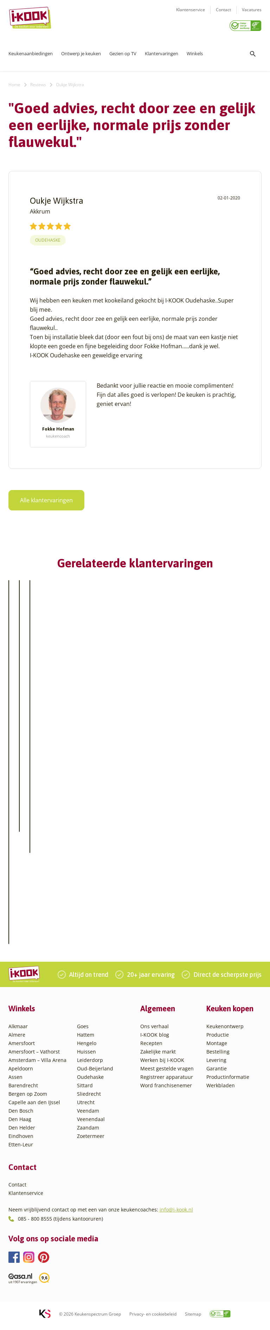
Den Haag (19, 1122)
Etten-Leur (20, 1148)
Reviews (38, 82)
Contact (223, 14)
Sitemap (193, 1318)
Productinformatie (227, 1080)
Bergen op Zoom (27, 1097)
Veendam (88, 1114)
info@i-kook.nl (176, 1213)
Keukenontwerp (225, 1029)
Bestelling (218, 1055)
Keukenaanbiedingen (30, 51)
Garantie (216, 1072)
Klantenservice (190, 14)
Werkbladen (220, 1089)
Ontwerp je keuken (81, 51)
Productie (217, 1038)
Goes (83, 1029)
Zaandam (88, 1131)
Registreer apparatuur (166, 1080)
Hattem (85, 1038)
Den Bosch (20, 1114)
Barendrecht (23, 1089)
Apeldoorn (20, 1072)
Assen (15, 1080)
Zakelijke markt (158, 1055)
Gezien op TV (122, 51)
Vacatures (252, 14)
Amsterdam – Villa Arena (37, 1063)
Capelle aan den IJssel (34, 1105)
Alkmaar (18, 1029)
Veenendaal (91, 1122)
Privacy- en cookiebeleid (152, 1318)
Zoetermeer (90, 1139)
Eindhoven (20, 1139)
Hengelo (86, 1046)
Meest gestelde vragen (167, 1072)
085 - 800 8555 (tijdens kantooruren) (60, 1221)
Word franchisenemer (166, 1089)
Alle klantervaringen (42, 498)
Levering (216, 1063)
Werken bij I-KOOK (162, 1063)
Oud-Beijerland (95, 1072)
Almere (16, 1038)
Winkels (195, 51)
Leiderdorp (90, 1063)
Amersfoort (21, 1046)
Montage (216, 1046)
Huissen (86, 1055)
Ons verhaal (154, 1029)
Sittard (85, 1089)
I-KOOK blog (154, 1038)
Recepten (151, 1046)
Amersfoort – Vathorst (34, 1055)
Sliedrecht (89, 1097)
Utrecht (86, 1105)
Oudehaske (47, 238)
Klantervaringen (161, 51)
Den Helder (21, 1131)
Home (14, 82)
